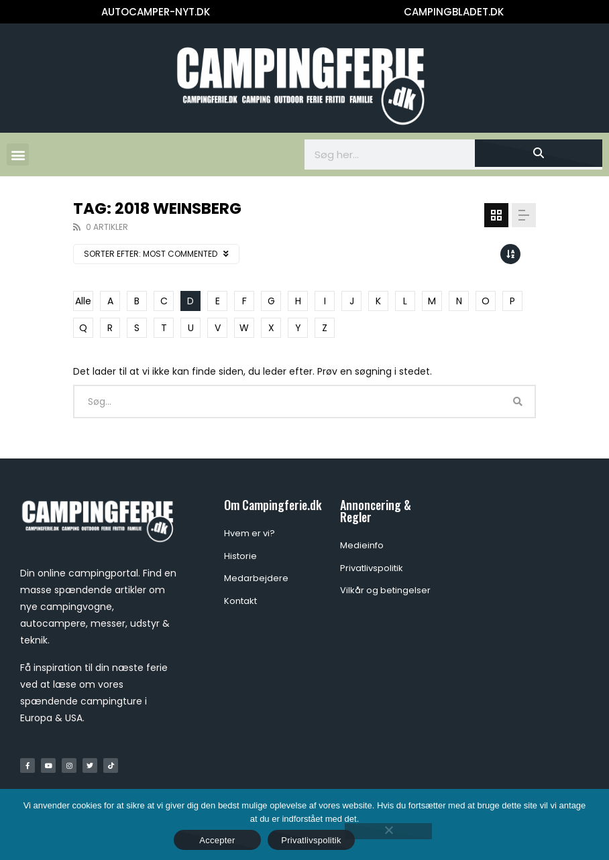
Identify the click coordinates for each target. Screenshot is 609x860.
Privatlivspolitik (311, 840)
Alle (83, 301)
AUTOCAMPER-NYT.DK (155, 12)
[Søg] (538, 153)
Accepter (217, 840)
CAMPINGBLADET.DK (454, 12)
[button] (18, 154)
